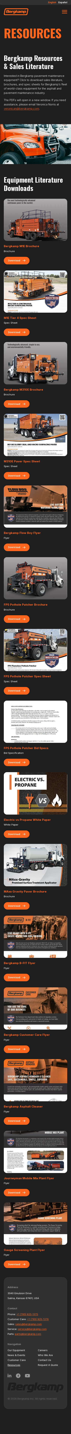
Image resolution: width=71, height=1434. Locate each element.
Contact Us (44, 1360)
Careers (43, 1350)
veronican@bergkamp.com (21, 108)
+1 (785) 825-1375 (27, 1314)
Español (62, 2)
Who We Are (45, 1355)
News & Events (16, 1355)
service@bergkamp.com (32, 1328)
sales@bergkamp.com (28, 1324)
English (52, 2)
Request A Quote (48, 1364)
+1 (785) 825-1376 (38, 1319)
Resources (14, 1364)
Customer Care (17, 1360)
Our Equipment (16, 1350)
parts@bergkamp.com (28, 1333)
